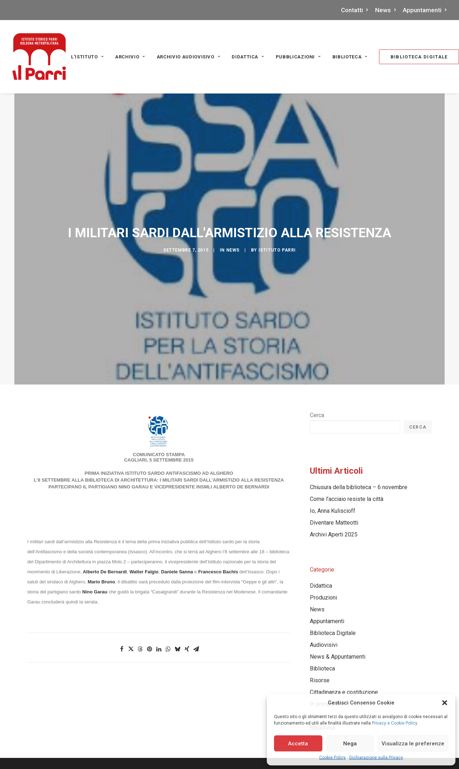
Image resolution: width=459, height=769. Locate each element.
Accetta (298, 743)
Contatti (354, 10)
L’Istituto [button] (87, 56)
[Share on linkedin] (159, 595)
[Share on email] (196, 595)
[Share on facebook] (121, 595)
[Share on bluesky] (177, 595)
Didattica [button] (248, 56)
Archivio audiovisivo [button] (189, 56)
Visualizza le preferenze (413, 743)
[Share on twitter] (131, 595)
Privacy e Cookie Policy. (395, 723)
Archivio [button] (130, 56)
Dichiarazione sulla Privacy (376, 757)
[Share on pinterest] (149, 595)
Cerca (317, 361)
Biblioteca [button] (350, 56)
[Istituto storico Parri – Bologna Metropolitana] (39, 56)
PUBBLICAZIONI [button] (298, 56)
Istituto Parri (277, 222)
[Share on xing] (187, 595)
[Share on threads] (140, 595)
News (385, 10)
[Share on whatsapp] (168, 595)
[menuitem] (356, 10)
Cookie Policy (332, 757)
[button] (444, 702)
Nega (350, 743)
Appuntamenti (425, 10)
